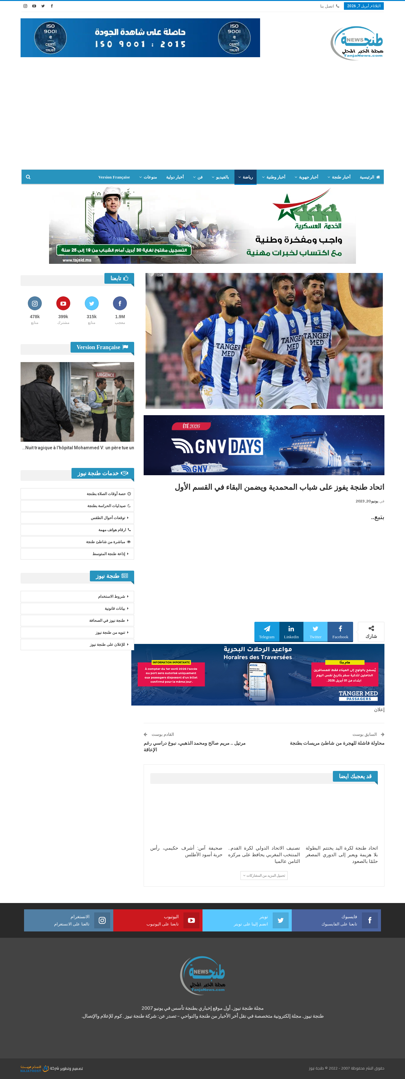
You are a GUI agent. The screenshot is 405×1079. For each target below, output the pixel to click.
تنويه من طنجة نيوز (110, 632)
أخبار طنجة (341, 177)
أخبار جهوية (308, 177)
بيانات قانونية (115, 608)
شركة (40, 1068)
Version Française (114, 177)
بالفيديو (222, 177)
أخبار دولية (175, 177)
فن (199, 177)
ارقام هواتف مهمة (114, 530)
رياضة (248, 177)
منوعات (150, 177)
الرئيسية (370, 177)
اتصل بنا (329, 6)
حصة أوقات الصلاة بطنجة (109, 494)
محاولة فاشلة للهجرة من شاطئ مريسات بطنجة (337, 743)
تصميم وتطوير (71, 1068)
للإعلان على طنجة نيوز (107, 644)
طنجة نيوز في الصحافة (107, 620)
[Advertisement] (202, 122)
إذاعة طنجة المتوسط (108, 554)
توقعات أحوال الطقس (108, 518)
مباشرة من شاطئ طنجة (108, 542)
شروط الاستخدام (111, 596)
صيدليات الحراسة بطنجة (109, 506)
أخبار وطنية (275, 177)
